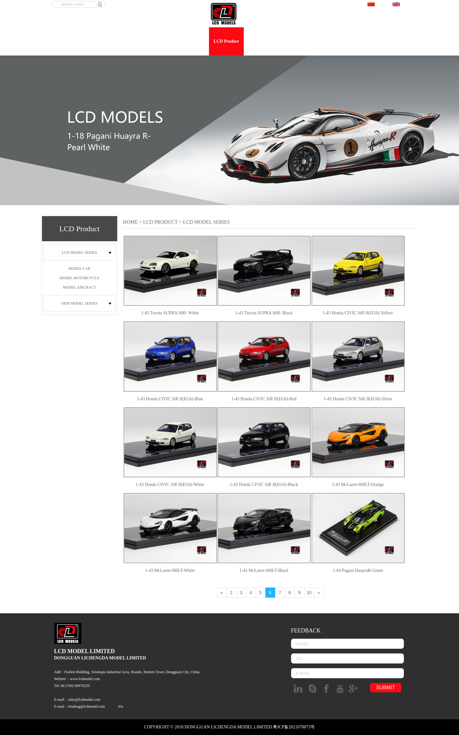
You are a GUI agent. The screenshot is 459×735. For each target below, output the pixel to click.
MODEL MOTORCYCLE (80, 278)
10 (309, 592)
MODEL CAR (80, 268)
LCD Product (226, 41)
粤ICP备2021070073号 (294, 727)
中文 (376, 5)
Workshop (323, 41)
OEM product (261, 41)
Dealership (294, 41)
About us (195, 41)
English (403, 5)
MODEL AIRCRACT (79, 287)
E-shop (349, 41)
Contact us (403, 41)
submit (385, 687)
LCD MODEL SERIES (79, 252)
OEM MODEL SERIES (79, 303)
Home (172, 41)
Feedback (374, 41)
